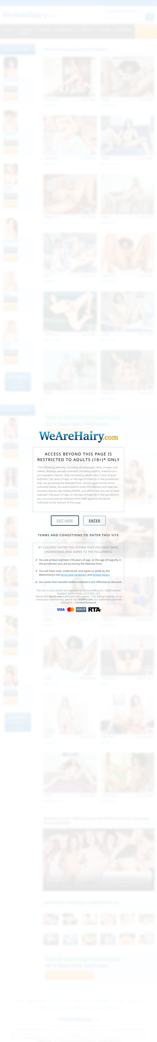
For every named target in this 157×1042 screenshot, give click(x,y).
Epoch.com (55, 596)
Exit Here (65, 520)
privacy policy (101, 575)
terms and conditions (74, 575)
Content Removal (85, 602)
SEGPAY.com (85, 599)
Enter (94, 520)
